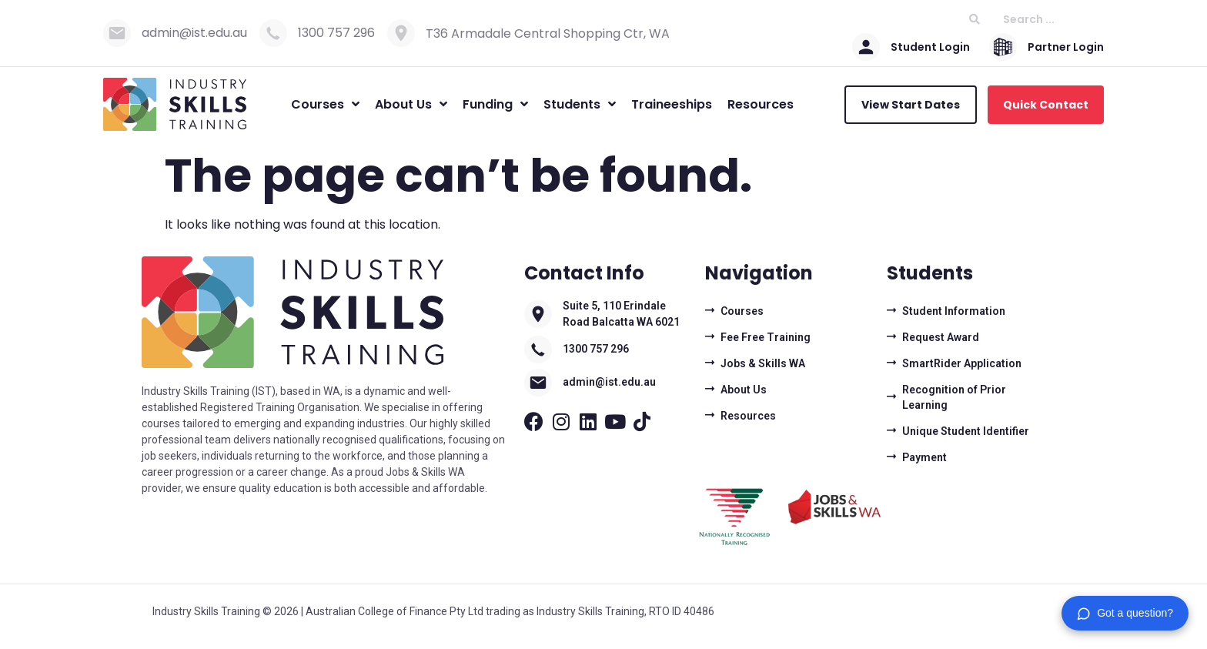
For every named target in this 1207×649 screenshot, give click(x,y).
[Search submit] (974, 19)
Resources (748, 416)
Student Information (953, 311)
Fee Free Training (766, 337)
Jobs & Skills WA (763, 363)
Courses (742, 311)
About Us (744, 389)
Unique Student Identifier (965, 431)
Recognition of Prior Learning (954, 397)
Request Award (940, 337)
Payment (924, 457)
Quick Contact (1045, 104)
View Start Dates (910, 104)
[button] (1125, 613)
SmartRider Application (961, 363)
